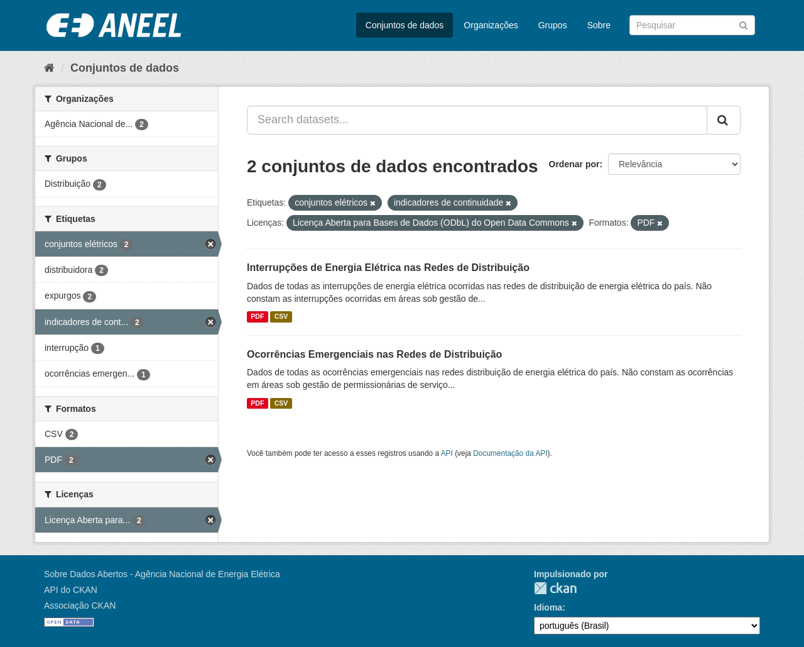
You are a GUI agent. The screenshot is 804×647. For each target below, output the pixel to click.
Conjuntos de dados (405, 25)
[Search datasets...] (477, 120)
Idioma (548, 607)
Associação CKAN (80, 605)
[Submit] (743, 24)
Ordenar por (574, 164)
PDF (257, 317)
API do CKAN (70, 590)
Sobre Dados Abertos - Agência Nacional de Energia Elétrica (162, 574)
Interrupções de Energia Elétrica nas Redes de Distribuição (388, 267)
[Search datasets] (692, 25)
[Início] (49, 68)
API (447, 453)
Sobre (599, 25)
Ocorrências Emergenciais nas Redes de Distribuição (374, 354)
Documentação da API (510, 453)
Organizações (491, 25)
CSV (281, 317)
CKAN (555, 588)
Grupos (552, 25)
